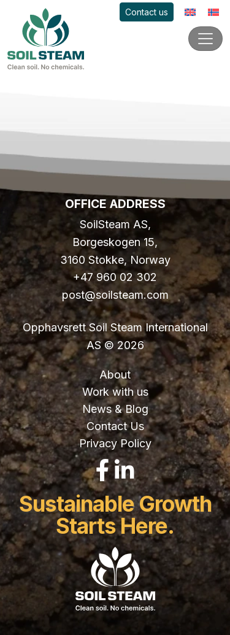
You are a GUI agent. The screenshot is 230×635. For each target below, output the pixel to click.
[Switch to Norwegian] (213, 12)
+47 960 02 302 (115, 277)
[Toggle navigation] (205, 38)
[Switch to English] (190, 12)
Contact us (146, 12)
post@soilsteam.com (115, 294)
